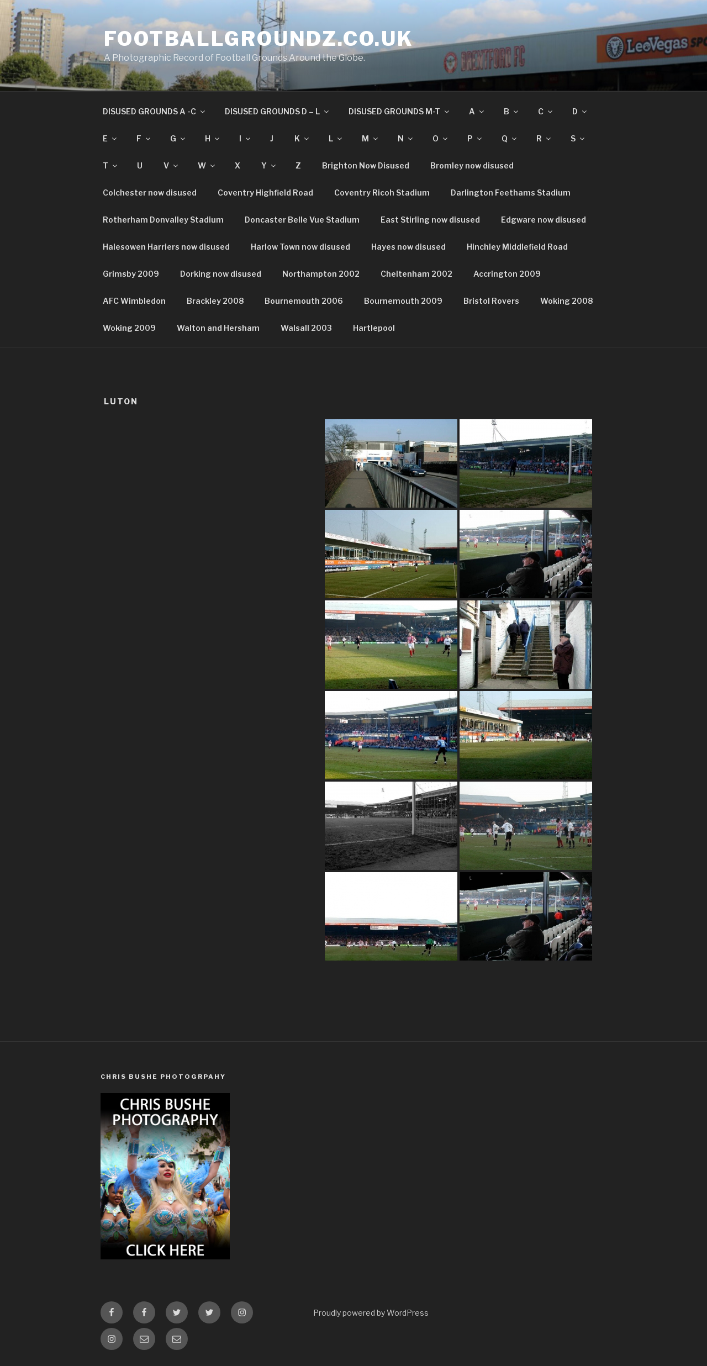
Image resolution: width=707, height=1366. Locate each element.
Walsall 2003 (306, 328)
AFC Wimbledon (134, 300)
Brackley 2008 (215, 300)
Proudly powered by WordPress (371, 1312)
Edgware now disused (543, 219)
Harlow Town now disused (300, 246)
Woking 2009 (129, 328)
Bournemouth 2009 (403, 300)
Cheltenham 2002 (416, 273)
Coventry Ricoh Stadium (382, 192)
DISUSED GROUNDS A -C (155, 111)
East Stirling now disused (430, 219)
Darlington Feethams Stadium (511, 192)
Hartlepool (374, 328)
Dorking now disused (220, 273)
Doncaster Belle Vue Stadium (302, 219)
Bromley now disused (472, 165)
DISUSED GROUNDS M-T (400, 111)
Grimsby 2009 (131, 273)
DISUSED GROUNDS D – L (277, 111)
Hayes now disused (408, 246)
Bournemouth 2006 (304, 300)
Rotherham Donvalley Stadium (163, 219)
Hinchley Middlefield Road (517, 246)
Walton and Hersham (218, 328)
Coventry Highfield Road (265, 192)
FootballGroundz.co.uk (258, 39)
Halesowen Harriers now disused (166, 246)
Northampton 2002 (321, 273)
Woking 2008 (566, 300)
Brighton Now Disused (365, 165)
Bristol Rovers (491, 300)
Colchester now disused (150, 192)
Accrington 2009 (507, 273)
